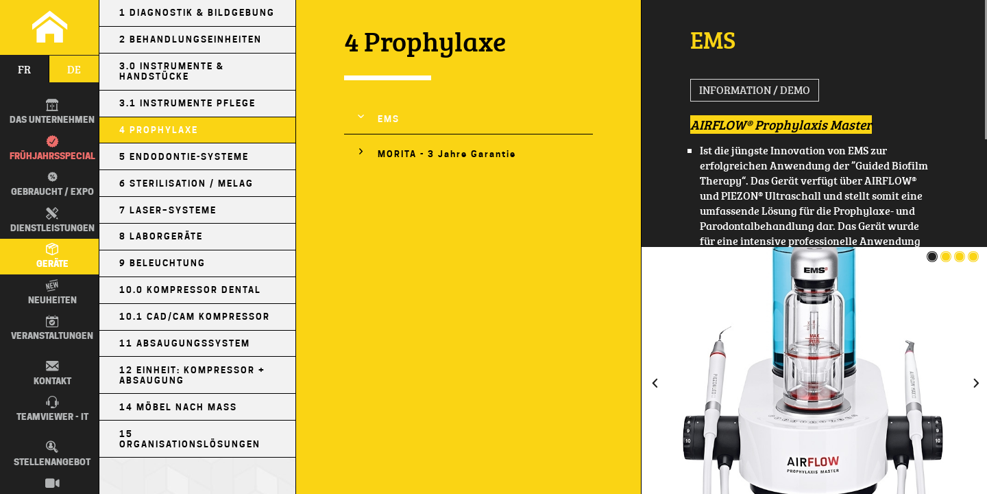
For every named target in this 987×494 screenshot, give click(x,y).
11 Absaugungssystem (184, 343)
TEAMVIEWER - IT (52, 409)
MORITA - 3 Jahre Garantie (447, 154)
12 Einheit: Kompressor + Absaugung (192, 375)
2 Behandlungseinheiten (190, 39)
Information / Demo (754, 89)
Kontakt (52, 373)
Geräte (52, 256)
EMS (389, 119)
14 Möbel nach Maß (178, 407)
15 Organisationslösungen (189, 439)
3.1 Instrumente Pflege (187, 103)
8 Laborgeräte (161, 236)
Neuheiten (52, 292)
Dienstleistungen (52, 220)
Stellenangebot (52, 453)
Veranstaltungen (52, 328)
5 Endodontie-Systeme (184, 157)
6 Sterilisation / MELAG (186, 183)
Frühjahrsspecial (52, 148)
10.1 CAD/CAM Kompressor (194, 316)
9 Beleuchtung (162, 263)
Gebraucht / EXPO (51, 183)
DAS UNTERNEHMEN (52, 112)
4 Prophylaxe (158, 130)
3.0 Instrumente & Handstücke (171, 71)
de (74, 69)
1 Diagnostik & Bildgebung (197, 13)
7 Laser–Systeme (168, 210)
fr (24, 69)
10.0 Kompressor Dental (190, 290)
